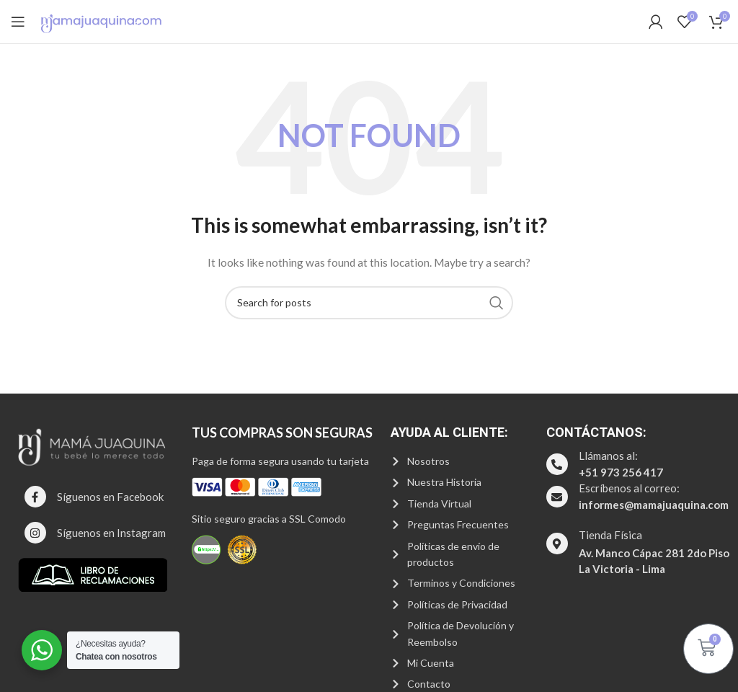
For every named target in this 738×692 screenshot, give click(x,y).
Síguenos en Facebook (110, 496)
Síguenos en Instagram (111, 532)
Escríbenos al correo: (629, 488)
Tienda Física (610, 534)
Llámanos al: (608, 455)
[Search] (369, 302)
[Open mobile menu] (18, 21)
